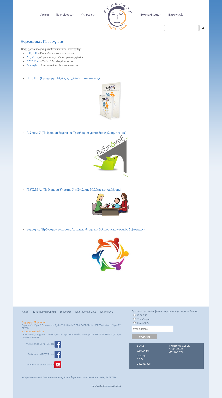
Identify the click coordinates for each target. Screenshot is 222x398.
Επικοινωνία (175, 14)
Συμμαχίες (32, 65)
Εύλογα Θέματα (150, 14)
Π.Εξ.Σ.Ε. (32, 53)
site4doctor (100, 386)
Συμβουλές (65, 311)
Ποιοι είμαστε (65, 14)
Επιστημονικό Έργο (85, 311)
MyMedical (115, 386)
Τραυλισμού (143, 319)
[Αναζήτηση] (202, 28)
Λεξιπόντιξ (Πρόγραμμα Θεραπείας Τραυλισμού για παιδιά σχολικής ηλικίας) (78, 154)
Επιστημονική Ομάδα (44, 311)
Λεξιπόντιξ (33, 57)
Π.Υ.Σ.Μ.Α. (33, 61)
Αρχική (44, 14)
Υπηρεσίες (88, 14)
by (93, 386)
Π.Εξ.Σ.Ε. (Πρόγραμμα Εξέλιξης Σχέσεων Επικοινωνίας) (63, 78)
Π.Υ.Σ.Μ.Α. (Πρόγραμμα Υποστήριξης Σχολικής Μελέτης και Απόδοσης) (78, 202)
